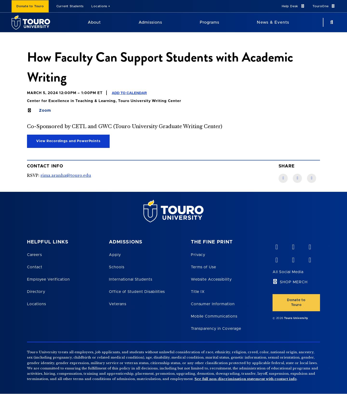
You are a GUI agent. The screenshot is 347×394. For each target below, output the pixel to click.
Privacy (198, 255)
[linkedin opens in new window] (310, 246)
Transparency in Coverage (216, 329)
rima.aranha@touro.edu (65, 175)
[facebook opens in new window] (276, 259)
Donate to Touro (30, 6)
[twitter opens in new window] (293, 259)
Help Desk (293, 6)
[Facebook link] (283, 178)
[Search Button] (331, 22)
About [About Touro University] (94, 22)
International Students (130, 279)
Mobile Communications (214, 316)
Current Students (70, 6)
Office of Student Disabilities (137, 292)
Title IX (198, 292)
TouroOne (324, 6)
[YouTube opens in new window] (293, 246)
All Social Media (288, 272)
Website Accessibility (211, 279)
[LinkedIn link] (297, 178)
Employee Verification (48, 279)
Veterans (117, 304)
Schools (116, 267)
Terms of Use (203, 267)
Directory (36, 292)
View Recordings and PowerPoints (68, 141)
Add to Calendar (129, 93)
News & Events (273, 22)
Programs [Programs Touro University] (209, 22)
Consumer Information (213, 304)
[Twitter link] (311, 178)
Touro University (296, 318)
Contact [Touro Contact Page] (34, 267)
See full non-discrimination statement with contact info (245, 379)
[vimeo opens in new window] (276, 246)
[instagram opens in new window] (310, 259)
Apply (115, 255)
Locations (99, 6)
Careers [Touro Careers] (34, 255)
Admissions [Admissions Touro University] (150, 22)
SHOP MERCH (293, 282)
